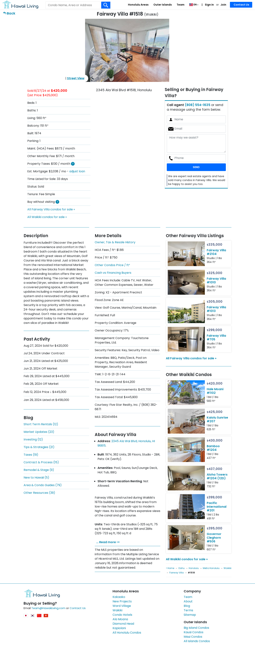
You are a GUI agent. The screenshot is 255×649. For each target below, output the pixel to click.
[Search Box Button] (106, 5)
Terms (188, 610)
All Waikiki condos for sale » (47, 217)
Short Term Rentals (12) (41, 424)
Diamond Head (123, 624)
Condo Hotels (122, 615)
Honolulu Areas (138, 4)
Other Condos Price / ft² (112, 265)
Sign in (209, 4)
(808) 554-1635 (197, 105)
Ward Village (122, 606)
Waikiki (117, 610)
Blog (187, 606)
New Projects (122, 601)
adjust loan (77, 171)
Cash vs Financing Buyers (113, 273)
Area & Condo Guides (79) (43, 485)
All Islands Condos (197, 641)
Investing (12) (33, 439)
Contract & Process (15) (41, 462)
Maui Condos (193, 637)
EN (193, 4)
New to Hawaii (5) (36, 477)
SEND (196, 167)
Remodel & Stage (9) (39, 470)
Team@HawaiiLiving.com (48, 608)
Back (11, 13)
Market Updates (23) (39, 432)
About (188, 601)
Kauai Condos (193, 632)
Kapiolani (119, 628)
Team (180, 4)
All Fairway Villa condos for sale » (51, 209)
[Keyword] (73, 5)
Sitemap (190, 615)
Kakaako (119, 597)
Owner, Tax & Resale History (115, 242)
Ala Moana (120, 619)
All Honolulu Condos (127, 632)
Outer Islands (162, 4)
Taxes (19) (31, 455)
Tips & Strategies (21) (39, 447)
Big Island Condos (196, 628)
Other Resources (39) (39, 493)
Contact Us (241, 4)
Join (223, 4)
